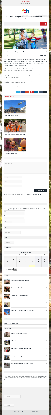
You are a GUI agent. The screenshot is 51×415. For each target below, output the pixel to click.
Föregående (9, 269)
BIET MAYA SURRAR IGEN (11, 153)
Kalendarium (8, 247)
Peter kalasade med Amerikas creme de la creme (22, 303)
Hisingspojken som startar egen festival (20, 280)
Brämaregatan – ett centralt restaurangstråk (21, 348)
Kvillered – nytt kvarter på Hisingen (19, 333)
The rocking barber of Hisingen (18, 287)
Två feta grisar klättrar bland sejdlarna (19, 295)
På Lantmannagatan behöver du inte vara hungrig (22, 363)
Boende (41, 55)
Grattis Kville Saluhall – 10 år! (25, 3)
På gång (45, 55)
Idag (15, 269)
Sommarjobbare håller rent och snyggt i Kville (15, 134)
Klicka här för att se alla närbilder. (11, 323)
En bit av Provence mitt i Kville (18, 340)
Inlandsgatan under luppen (17, 356)
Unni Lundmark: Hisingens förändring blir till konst (22, 310)
